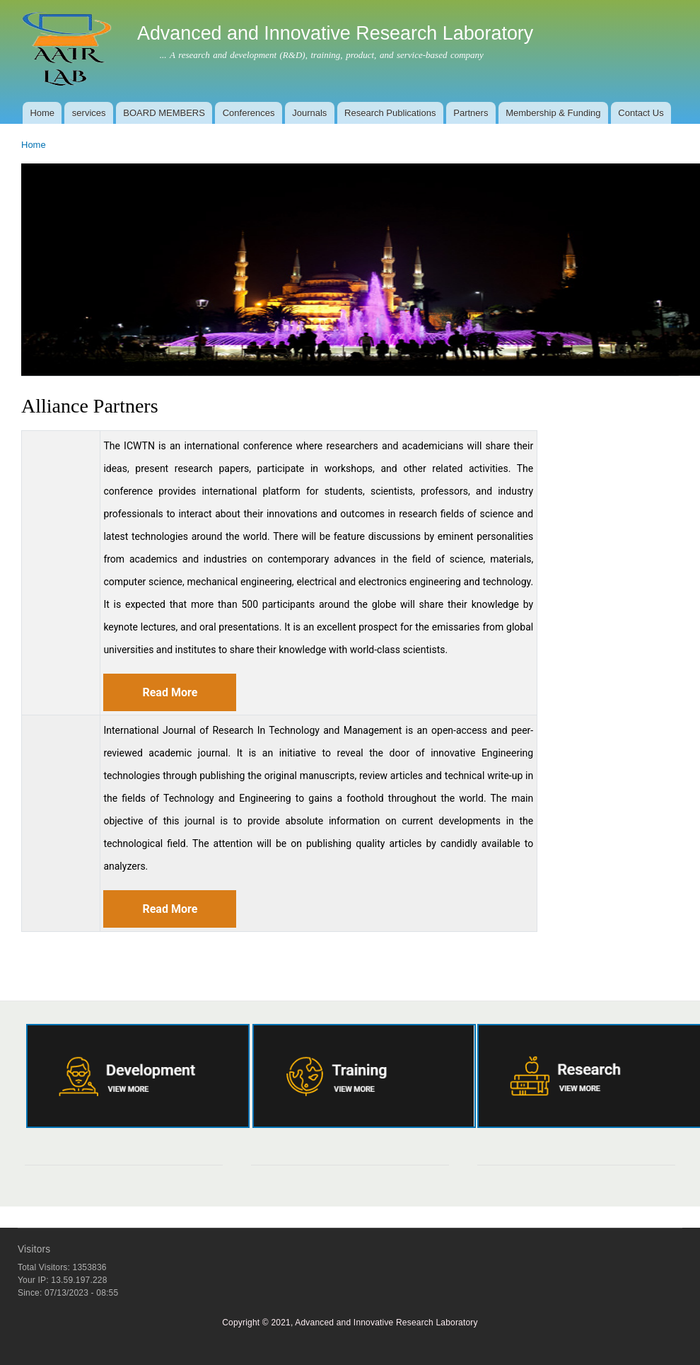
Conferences (249, 113)
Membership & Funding (553, 113)
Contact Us (640, 113)
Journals (309, 113)
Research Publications (390, 113)
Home (42, 113)
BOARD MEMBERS (164, 113)
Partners (470, 113)
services (89, 113)
